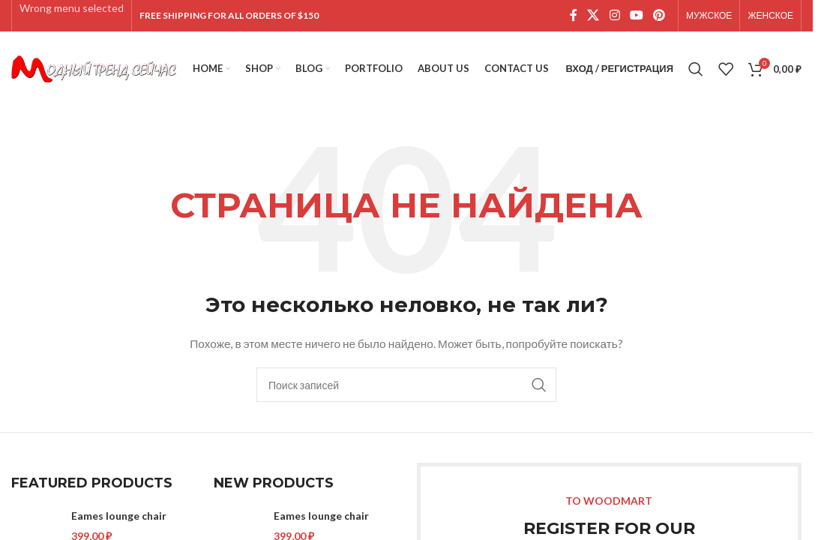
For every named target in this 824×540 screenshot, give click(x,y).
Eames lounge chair (118, 515)
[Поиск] (696, 69)
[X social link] (593, 15)
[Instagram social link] (614, 15)
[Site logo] (93, 68)
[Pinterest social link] (659, 15)
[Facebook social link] (574, 15)
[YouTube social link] (636, 15)
